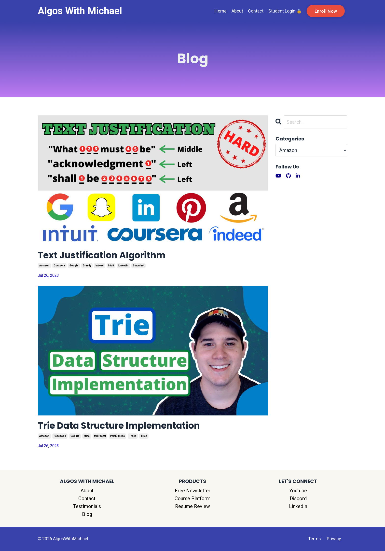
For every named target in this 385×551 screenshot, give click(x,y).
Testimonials (87, 506)
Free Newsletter (192, 491)
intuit (111, 265)
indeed (100, 265)
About (237, 11)
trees (132, 436)
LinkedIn (298, 506)
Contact (255, 11)
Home (221, 11)
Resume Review (192, 506)
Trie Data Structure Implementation (119, 425)
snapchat (138, 265)
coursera (59, 265)
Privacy (334, 538)
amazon (44, 265)
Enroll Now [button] (326, 11)
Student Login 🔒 (285, 11)
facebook (60, 436)
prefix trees (117, 436)
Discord (298, 498)
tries (144, 436)
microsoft (100, 436)
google (73, 265)
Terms (314, 538)
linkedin (123, 265)
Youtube (298, 491)
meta (87, 436)
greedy (87, 265)
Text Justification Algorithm (101, 255)
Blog (87, 514)
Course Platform (192, 498)
